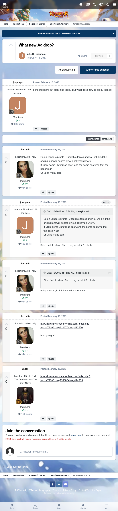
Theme (57, 494)
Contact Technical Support (91, 494)
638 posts (17, 124)
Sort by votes (93, 139)
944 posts (24, 187)
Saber (25, 368)
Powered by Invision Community (59, 497)
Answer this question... (34, 455)
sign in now (77, 435)
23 (25, 410)
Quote (44, 129)
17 (25, 184)
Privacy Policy (69, 494)
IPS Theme (20, 494)
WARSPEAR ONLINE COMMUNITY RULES (59, 33)
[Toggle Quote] (44, 211)
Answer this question (97, 69)
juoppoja (42, 54)
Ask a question (67, 69)
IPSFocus (32, 494)
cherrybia (25, 149)
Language (44, 494)
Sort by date (107, 139)
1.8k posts (25, 414)
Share (82, 56)
